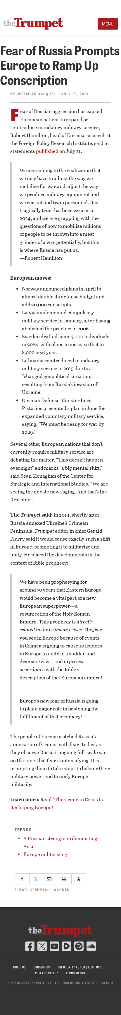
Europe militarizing (45, 854)
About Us (19, 967)
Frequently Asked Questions (80, 967)
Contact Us (42, 967)
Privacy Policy (46, 972)
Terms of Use (76, 972)
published (47, 151)
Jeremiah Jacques (36, 93)
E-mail (42, 889)
